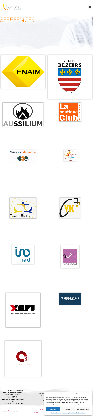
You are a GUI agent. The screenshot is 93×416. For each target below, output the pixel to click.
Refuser (68, 409)
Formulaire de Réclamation (41, 410)
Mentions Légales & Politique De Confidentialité (73, 413)
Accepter (53, 409)
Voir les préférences (83, 409)
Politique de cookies (56, 413)
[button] (89, 394)
